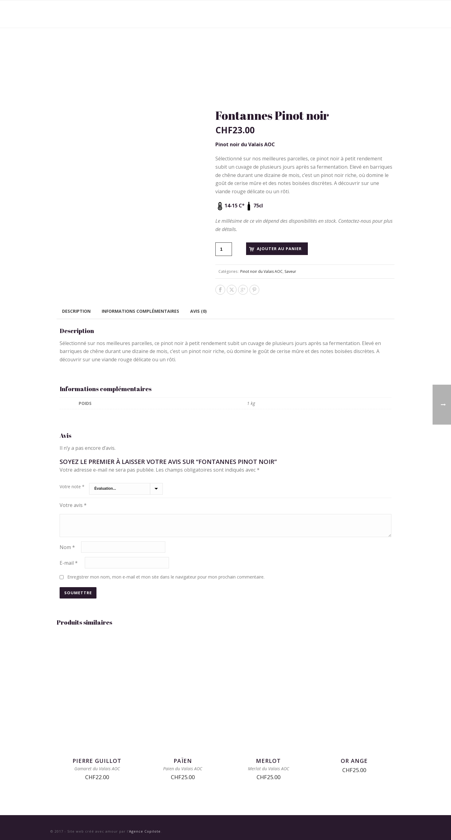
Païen (183, 760)
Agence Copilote (145, 831)
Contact (365, 14)
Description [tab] (76, 311)
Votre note (72, 486)
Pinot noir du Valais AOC (261, 271)
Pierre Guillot (97, 760)
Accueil (219, 14)
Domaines (271, 14)
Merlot (268, 760)
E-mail (69, 562)
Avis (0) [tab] (198, 311)
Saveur (290, 271)
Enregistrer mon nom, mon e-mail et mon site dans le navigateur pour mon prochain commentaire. (166, 577)
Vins (244, 14)
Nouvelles (306, 14)
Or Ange (354, 760)
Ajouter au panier (279, 248)
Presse (337, 14)
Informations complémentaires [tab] (140, 311)
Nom (67, 547)
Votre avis (73, 505)
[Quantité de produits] (223, 249)
